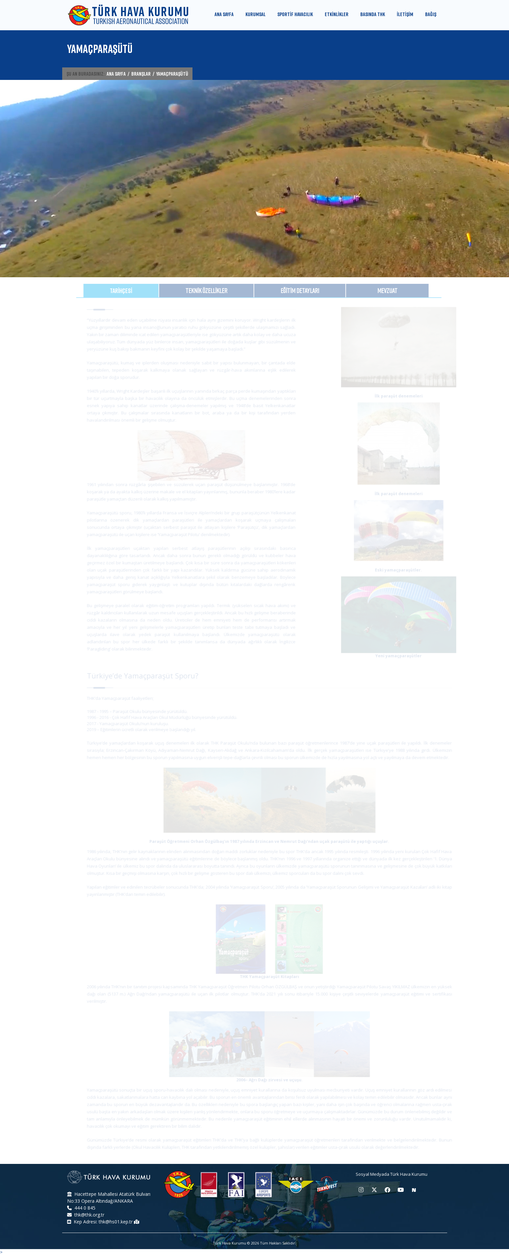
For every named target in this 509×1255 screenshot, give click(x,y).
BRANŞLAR (141, 73)
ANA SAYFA (116, 73)
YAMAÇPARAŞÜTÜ (172, 73)
